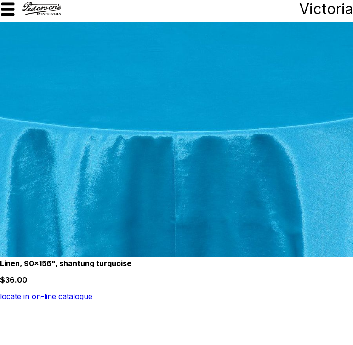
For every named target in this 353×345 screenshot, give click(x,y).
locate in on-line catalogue (46, 296)
